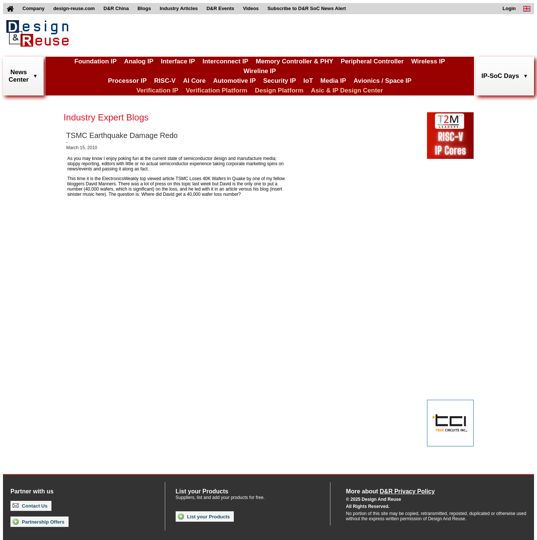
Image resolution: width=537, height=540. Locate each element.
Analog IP (138, 61)
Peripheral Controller (372, 61)
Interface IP (178, 61)
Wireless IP (428, 61)
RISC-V (165, 80)
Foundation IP (96, 61)
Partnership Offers (39, 522)
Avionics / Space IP (382, 80)
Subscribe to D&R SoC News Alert (306, 8)
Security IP (279, 80)
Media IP (333, 80)
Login (509, 8)
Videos (250, 8)
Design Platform (279, 90)
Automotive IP (234, 80)
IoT (308, 80)
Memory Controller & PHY (294, 61)
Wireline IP (260, 71)
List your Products (204, 516)
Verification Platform (216, 90)
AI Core (194, 80)
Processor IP (127, 80)
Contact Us (30, 506)
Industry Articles (179, 8)
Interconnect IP (225, 61)
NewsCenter (19, 76)
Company (33, 8)
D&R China (116, 8)
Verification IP (157, 90)
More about (390, 491)
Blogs (144, 8)
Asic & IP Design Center (347, 90)
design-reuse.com (74, 8)
